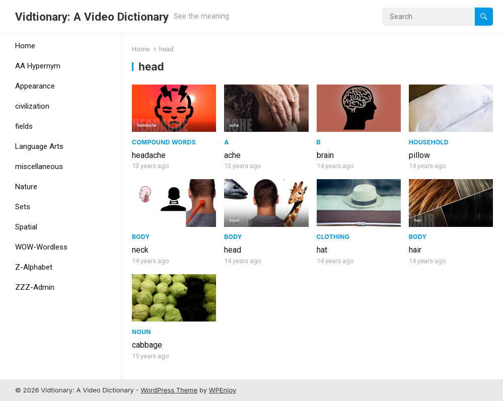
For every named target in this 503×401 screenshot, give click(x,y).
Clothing (333, 236)
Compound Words (164, 142)
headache (149, 155)
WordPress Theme (168, 390)
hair (415, 250)
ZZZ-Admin (34, 287)
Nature (26, 186)
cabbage (147, 345)
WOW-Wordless (41, 247)
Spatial (26, 226)
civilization (32, 106)
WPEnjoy (223, 390)
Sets (22, 206)
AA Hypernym (37, 65)
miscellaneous (39, 166)
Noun (141, 332)
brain (325, 155)
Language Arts (39, 146)
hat (322, 250)
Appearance (35, 86)
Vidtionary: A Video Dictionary (92, 16)
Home (25, 45)
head (232, 250)
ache (232, 155)
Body (141, 236)
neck (140, 250)
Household (429, 142)
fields (24, 126)
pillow (419, 155)
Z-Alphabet (33, 267)
